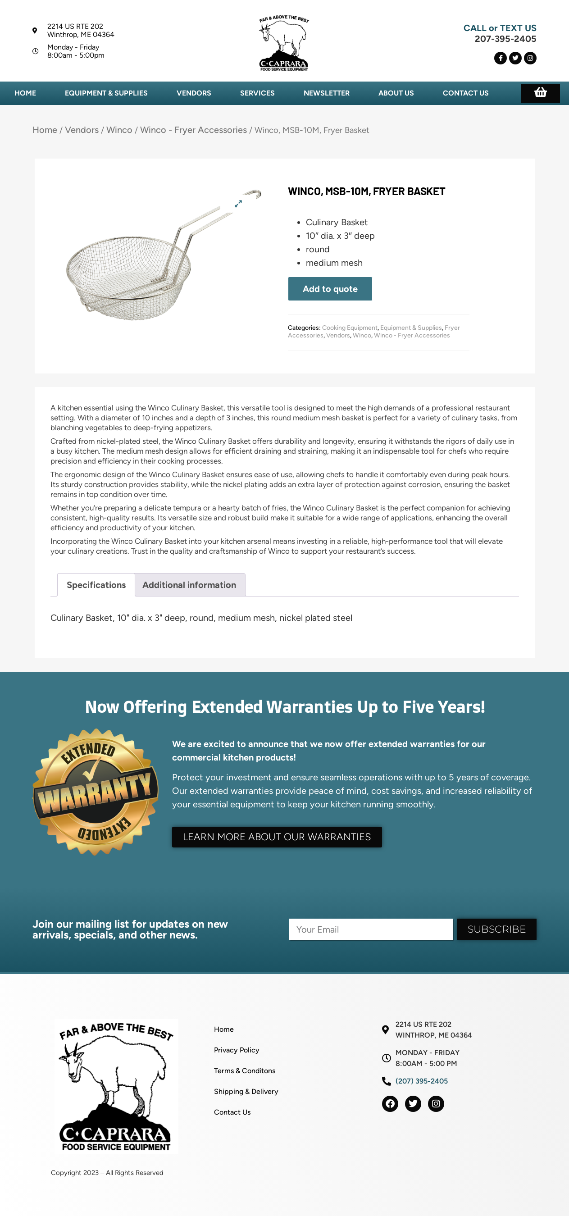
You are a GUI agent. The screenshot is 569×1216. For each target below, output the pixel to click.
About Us (396, 93)
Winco (119, 129)
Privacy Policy (236, 1050)
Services (257, 93)
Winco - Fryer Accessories (193, 129)
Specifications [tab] (96, 584)
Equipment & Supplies (106, 93)
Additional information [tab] (189, 584)
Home (25, 93)
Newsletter (327, 93)
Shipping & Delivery (246, 1091)
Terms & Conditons (244, 1070)
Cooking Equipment (350, 328)
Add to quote (330, 288)
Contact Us (466, 93)
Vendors (194, 93)
